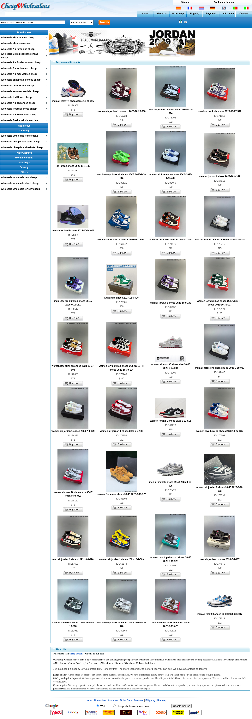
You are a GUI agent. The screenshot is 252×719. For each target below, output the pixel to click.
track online (227, 13)
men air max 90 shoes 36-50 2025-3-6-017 (219, 614)
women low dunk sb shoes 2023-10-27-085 (219, 431)
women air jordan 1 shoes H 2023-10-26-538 (122, 111)
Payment (211, 13)
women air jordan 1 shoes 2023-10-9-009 (121, 559)
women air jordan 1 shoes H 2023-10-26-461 (122, 239)
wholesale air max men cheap (17, 85)
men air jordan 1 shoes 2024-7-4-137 (220, 559)
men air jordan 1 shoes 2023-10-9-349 (219, 176)
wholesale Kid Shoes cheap (16, 97)
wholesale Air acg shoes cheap (18, 103)
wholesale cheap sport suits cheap (20, 141)
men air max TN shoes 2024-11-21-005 (73, 101)
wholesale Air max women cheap (19, 74)
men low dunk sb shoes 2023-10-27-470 (170, 239)
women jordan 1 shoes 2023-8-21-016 (170, 420)
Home (145, 13)
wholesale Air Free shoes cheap (18, 114)
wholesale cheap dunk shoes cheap (20, 79)
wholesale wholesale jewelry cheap (20, 189)
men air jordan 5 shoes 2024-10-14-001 (73, 230)
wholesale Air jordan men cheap (19, 68)
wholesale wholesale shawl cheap (20, 183)
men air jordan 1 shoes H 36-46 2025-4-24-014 (220, 239)
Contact (243, 13)
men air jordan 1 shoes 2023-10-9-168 (170, 302)
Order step (178, 13)
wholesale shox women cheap (17, 37)
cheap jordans (76, 653)
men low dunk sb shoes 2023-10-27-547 (219, 111)
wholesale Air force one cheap (17, 49)
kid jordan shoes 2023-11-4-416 (121, 297)
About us (113, 700)
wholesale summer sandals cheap (20, 91)
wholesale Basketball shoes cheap (20, 120)
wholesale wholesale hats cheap (19, 177)
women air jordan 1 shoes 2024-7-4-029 (73, 431)
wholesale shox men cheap (16, 43)
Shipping (194, 13)
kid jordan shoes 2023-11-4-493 (73, 166)
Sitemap (185, 2)
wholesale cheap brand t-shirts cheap (22, 147)
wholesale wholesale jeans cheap (19, 135)
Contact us (100, 700)
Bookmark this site (224, 2)
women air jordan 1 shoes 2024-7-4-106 (121, 431)
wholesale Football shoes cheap (19, 108)
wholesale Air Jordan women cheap (20, 62)
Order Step (126, 700)
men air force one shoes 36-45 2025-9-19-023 (219, 368)
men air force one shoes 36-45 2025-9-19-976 (121, 494)
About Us (161, 13)
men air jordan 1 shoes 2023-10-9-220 (73, 559)
